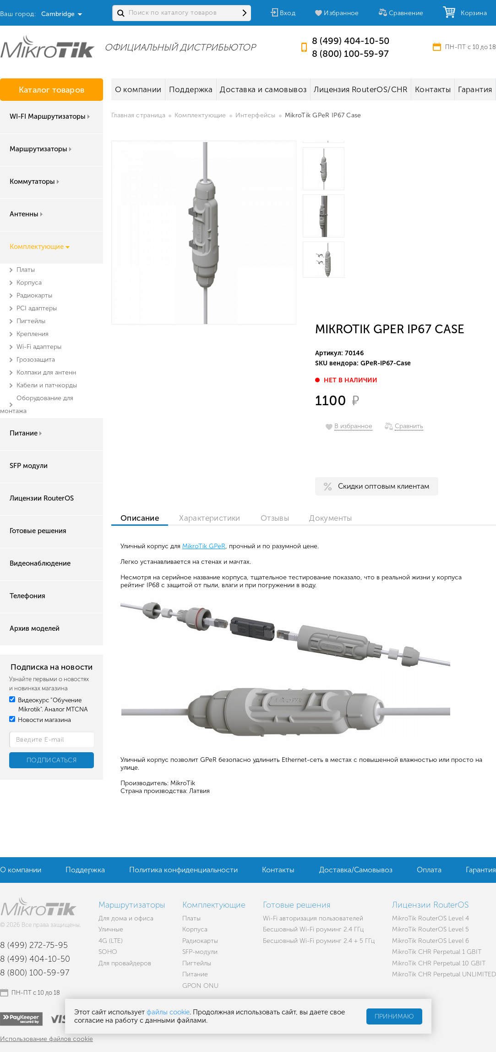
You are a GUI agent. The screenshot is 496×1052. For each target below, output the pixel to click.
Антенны (27, 214)
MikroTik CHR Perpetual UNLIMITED (444, 974)
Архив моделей (35, 628)
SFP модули (29, 466)
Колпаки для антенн (46, 372)
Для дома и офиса (125, 918)
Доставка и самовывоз (263, 89)
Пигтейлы (30, 321)
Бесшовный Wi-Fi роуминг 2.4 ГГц (313, 929)
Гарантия (475, 89)
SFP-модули (200, 952)
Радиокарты (34, 295)
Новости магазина (40, 720)
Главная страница (138, 115)
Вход (288, 13)
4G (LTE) (110, 941)
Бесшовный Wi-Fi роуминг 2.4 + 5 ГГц (319, 941)
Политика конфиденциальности (183, 869)
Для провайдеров (124, 963)
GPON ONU (200, 986)
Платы (25, 270)
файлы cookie (168, 1012)
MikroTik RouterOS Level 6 (430, 941)
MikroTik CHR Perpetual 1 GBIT (436, 952)
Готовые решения (38, 531)
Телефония (27, 596)
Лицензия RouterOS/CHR (360, 89)
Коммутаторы (35, 181)
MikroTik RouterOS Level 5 (430, 929)
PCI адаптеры (36, 308)
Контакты (433, 89)
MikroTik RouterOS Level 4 (430, 918)
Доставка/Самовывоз (355, 869)
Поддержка (191, 89)
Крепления (32, 334)
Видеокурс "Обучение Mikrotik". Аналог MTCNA (48, 704)
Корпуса (29, 282)
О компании (138, 89)
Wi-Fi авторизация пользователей (313, 918)
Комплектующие (40, 246)
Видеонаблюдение (40, 563)
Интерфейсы (255, 115)
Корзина (472, 13)
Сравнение (406, 13)
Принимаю (394, 1016)
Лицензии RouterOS (42, 498)
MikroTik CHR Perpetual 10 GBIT (438, 963)
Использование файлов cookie (46, 1039)
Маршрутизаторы (41, 149)
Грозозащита (35, 360)
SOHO (107, 952)
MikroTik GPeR (203, 546)
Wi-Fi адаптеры (38, 347)
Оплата (429, 869)
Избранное (341, 13)
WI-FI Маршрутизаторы (51, 116)
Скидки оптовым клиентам (383, 486)
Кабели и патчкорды (46, 385)
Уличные (110, 929)
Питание (27, 433)
